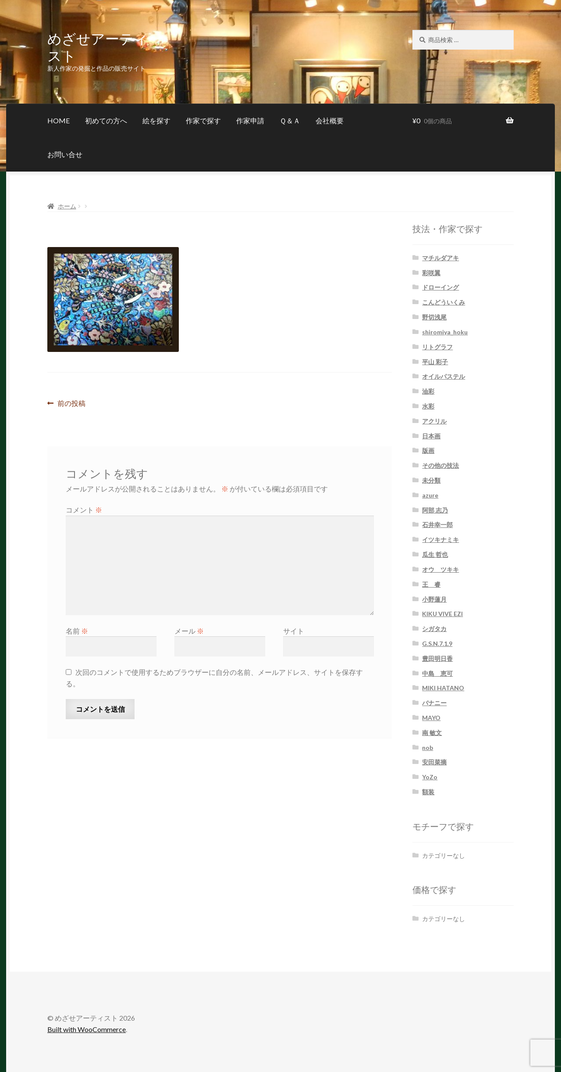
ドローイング (440, 287)
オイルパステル (443, 376)
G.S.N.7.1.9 (437, 643)
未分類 (431, 480)
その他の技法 (440, 465)
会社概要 (330, 120)
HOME (58, 120)
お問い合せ (64, 154)
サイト (293, 631)
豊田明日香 (437, 658)
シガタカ (434, 628)
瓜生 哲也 (435, 554)
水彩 (428, 406)
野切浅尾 (434, 317)
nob (427, 747)
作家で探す (203, 120)
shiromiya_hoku (445, 332)
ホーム (67, 206)
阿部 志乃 (435, 510)
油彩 (428, 391)
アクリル (434, 421)
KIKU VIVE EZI (442, 613)
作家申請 (250, 120)
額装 (428, 792)
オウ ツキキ (440, 569)
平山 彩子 (435, 362)
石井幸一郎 (437, 524)
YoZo (429, 777)
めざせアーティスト (97, 47)
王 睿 (431, 584)
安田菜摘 (434, 762)
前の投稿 (71, 403)
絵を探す (156, 120)
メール (189, 631)
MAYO (431, 717)
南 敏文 (432, 732)
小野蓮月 (434, 599)
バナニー (434, 702)
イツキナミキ (440, 539)
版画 (428, 450)
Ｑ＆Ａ (290, 120)
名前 (77, 631)
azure (430, 495)
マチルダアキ (440, 258)
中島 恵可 (437, 673)
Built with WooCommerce (86, 1029)
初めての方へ (106, 120)
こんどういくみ (443, 302)
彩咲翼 (431, 272)
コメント (84, 510)
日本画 (431, 436)
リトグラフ (437, 347)
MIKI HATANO (443, 688)
